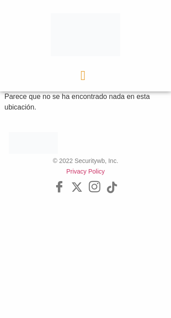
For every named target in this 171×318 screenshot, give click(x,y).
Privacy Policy (85, 171)
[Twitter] (77, 187)
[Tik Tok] (112, 187)
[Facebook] (59, 187)
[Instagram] (94, 187)
